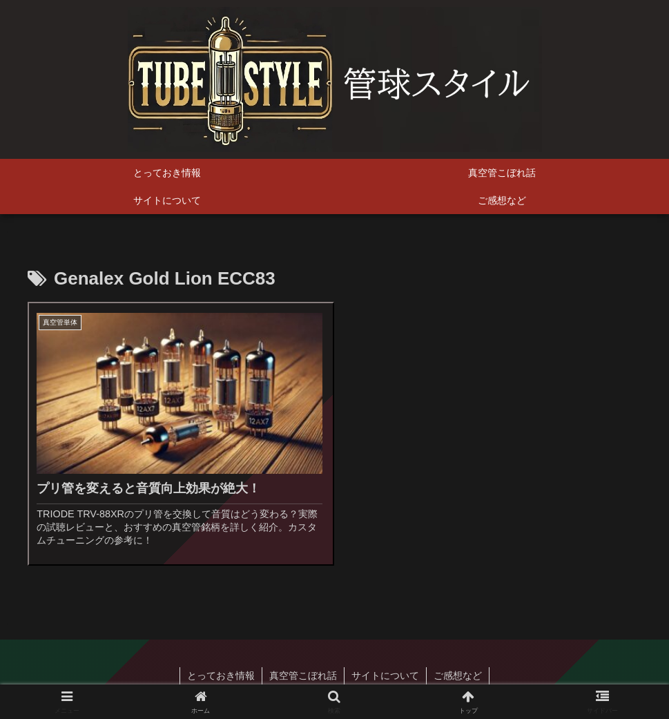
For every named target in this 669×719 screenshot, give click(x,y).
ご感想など (458, 675)
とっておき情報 (221, 675)
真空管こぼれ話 (303, 675)
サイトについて (385, 675)
